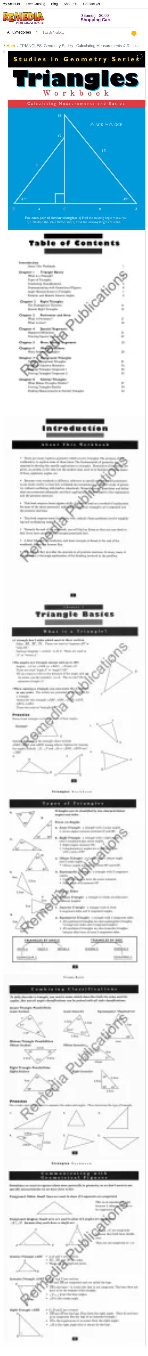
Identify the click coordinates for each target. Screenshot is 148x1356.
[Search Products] (85, 33)
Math (10, 46)
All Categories (19, 32)
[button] (90, 18)
